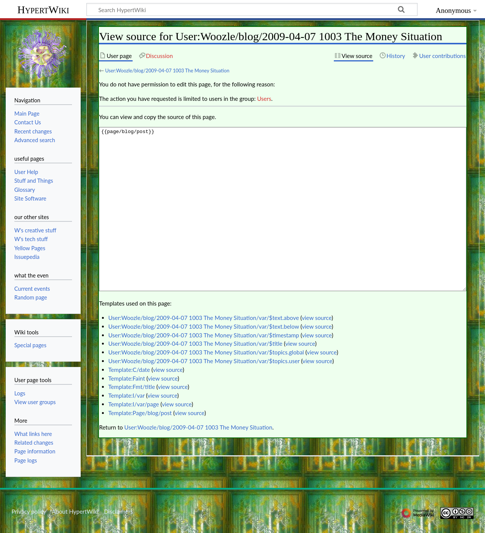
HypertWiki (43, 10)
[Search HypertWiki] (252, 9)
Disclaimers (118, 511)
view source (317, 317)
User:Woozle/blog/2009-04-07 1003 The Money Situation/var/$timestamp (203, 335)
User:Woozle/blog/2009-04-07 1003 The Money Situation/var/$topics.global (206, 352)
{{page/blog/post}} (282, 209)
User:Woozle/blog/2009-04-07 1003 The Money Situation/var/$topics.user (204, 360)
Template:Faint (126, 378)
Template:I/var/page (133, 404)
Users (264, 98)
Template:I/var (126, 395)
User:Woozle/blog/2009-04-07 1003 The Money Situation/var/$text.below (203, 326)
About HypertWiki (75, 511)
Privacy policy (28, 511)
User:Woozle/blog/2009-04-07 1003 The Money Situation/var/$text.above (203, 317)
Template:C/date (129, 369)
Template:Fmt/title (131, 386)
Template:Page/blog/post (140, 412)
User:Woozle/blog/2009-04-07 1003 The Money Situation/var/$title (195, 343)
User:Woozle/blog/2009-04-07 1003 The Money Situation (167, 70)
